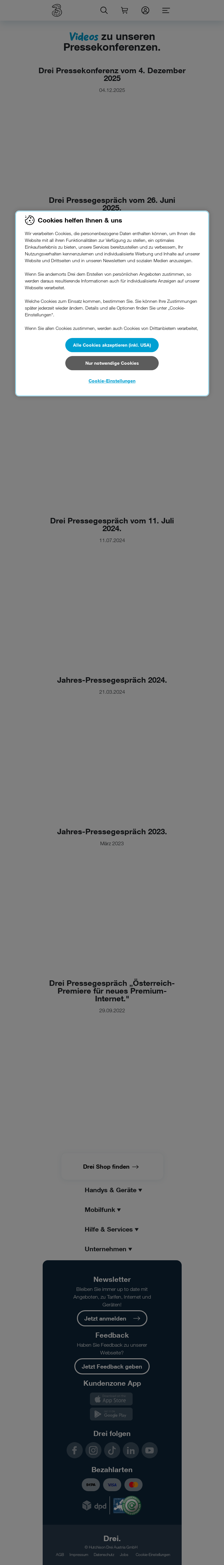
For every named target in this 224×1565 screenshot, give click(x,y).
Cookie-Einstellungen (112, 380)
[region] (112, 303)
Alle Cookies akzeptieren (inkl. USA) (112, 345)
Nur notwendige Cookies (112, 363)
